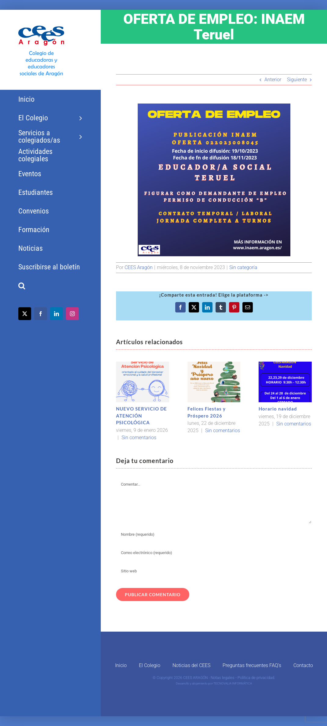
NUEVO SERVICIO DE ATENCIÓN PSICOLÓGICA (141, 415)
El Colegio (149, 665)
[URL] (214, 571)
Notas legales (222, 677)
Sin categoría (243, 267)
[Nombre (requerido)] (214, 534)
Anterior (272, 79)
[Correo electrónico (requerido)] (214, 552)
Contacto (303, 665)
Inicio (121, 665)
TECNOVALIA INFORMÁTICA (232, 683)
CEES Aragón (139, 267)
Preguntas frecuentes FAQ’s (252, 665)
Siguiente (297, 79)
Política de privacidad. (256, 677)
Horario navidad (278, 408)
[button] (50, 285)
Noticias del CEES (191, 665)
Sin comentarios (139, 437)
